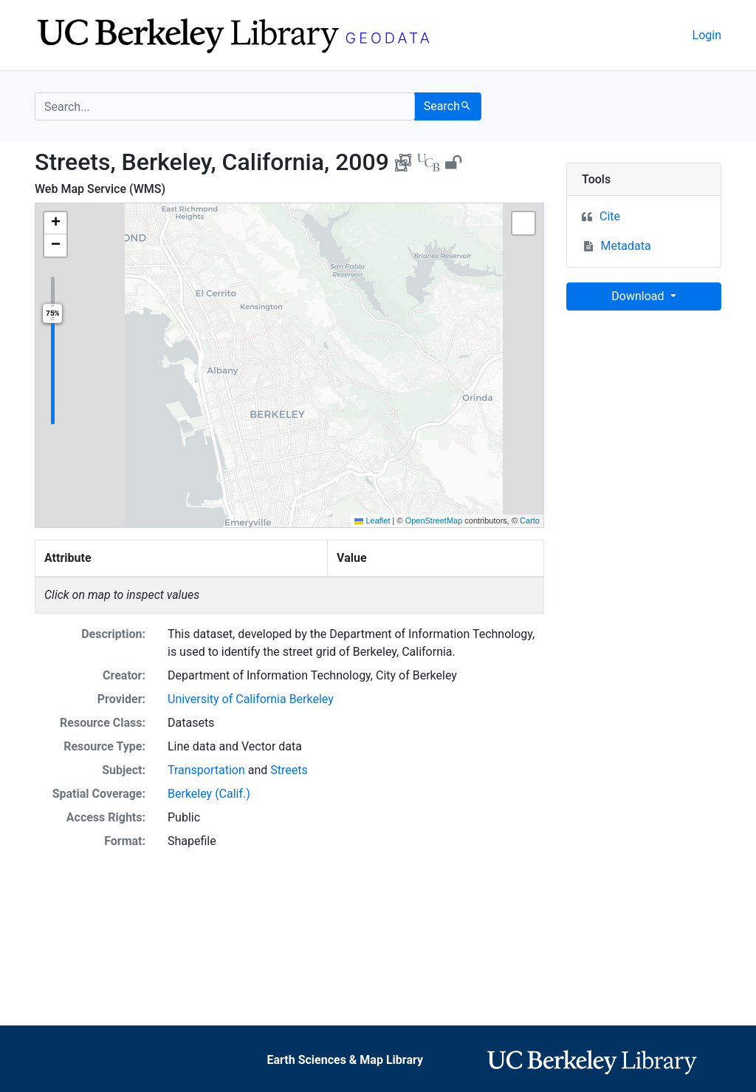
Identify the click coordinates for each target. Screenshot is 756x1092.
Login (707, 35)
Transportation (206, 770)
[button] (55, 223)
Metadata (626, 246)
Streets (288, 770)
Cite (609, 216)
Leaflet (372, 520)
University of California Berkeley (251, 699)
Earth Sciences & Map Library (345, 1060)
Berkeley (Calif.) (209, 794)
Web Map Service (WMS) (100, 189)
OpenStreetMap (434, 520)
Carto (530, 520)
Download (639, 296)
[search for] (225, 106)
